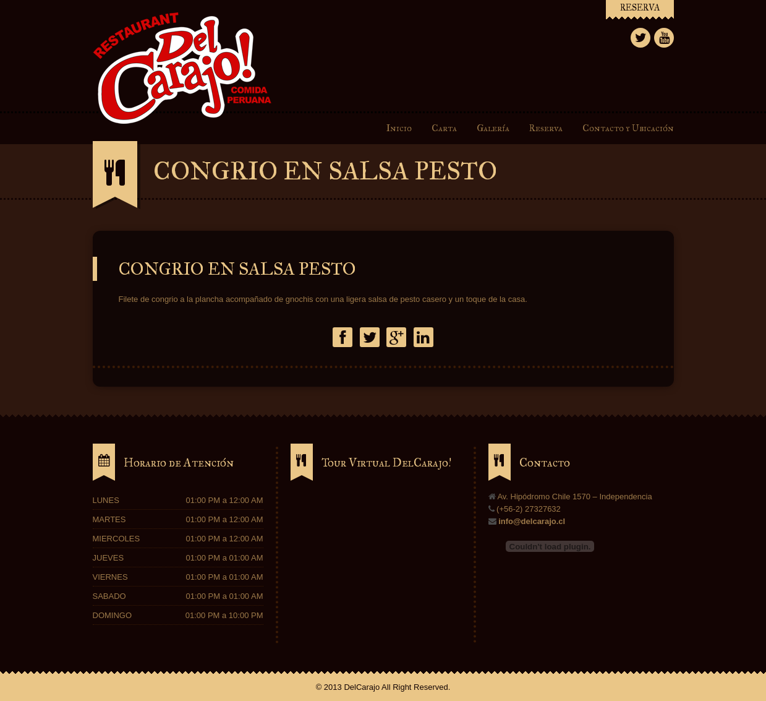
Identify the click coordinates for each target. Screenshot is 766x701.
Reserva (546, 128)
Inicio (399, 128)
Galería (493, 128)
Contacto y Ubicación (628, 128)
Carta (446, 128)
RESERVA (640, 7)
